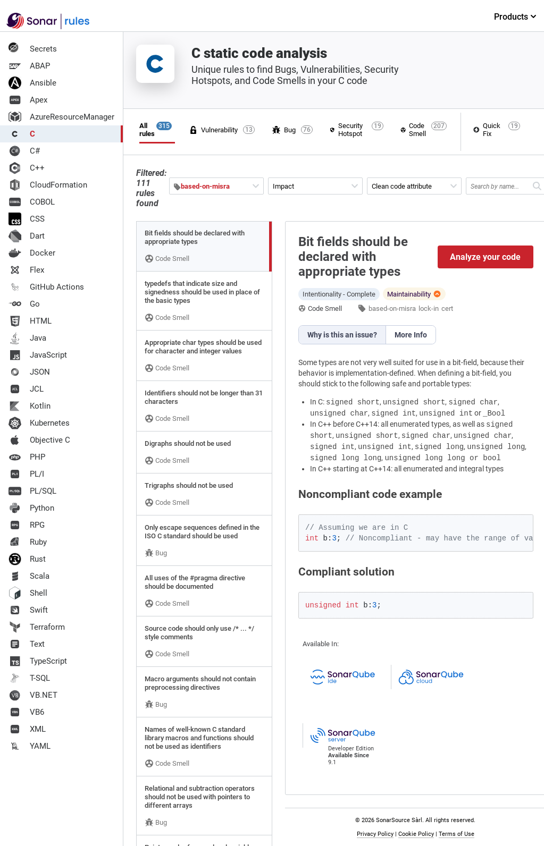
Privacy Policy (375, 834)
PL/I (26, 474)
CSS (27, 219)
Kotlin (30, 406)
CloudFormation (48, 185)
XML (27, 729)
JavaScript (38, 355)
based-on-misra (392, 308)
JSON (29, 372)
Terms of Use (456, 834)
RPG (27, 525)
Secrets (33, 49)
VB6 (26, 712)
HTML (30, 321)
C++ (27, 168)
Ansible (32, 83)
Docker (32, 253)
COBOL (32, 202)
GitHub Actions (46, 287)
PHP (27, 457)
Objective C (39, 440)
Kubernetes (39, 423)
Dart (27, 236)
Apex (28, 100)
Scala (29, 576)
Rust (27, 559)
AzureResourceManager (61, 117)
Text (27, 644)
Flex (26, 270)
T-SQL (29, 678)
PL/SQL (32, 491)
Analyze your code (485, 257)
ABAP (29, 66)
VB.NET (33, 695)
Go (24, 304)
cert (447, 308)
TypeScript (38, 661)
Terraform (37, 627)
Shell (28, 593)
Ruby (28, 542)
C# (24, 151)
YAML (30, 746)
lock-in (429, 308)
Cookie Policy (416, 834)
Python (31, 508)
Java (27, 338)
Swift (28, 610)
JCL (26, 389)
